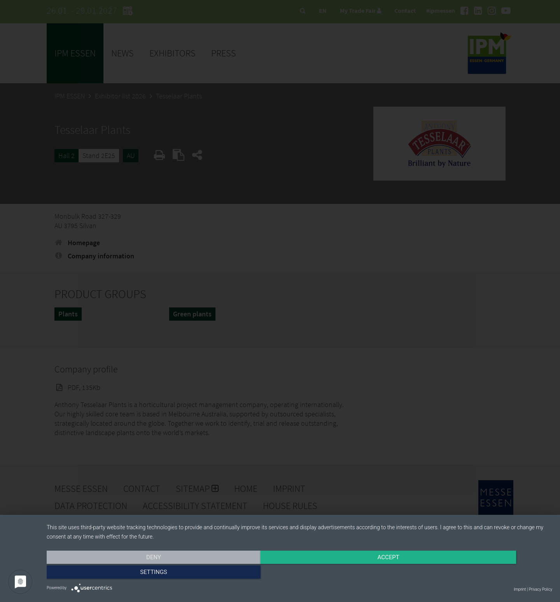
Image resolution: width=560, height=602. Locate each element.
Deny (122, 573)
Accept (299, 573)
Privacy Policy (540, 589)
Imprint (520, 589)
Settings (476, 573)
